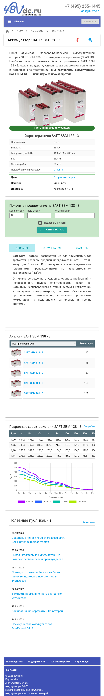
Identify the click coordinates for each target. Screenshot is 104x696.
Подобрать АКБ (36, 661)
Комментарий (62, 210)
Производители (14, 661)
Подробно (89, 426)
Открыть (59, 169)
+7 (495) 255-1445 (82, 6)
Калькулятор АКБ (60, 661)
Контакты (11, 670)
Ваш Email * (33, 210)
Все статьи (89, 522)
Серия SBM (37, 31)
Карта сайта (12, 679)
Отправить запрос (65, 177)
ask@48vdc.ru (90, 11)
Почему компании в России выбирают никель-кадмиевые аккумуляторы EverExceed (37, 576)
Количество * (16, 210)
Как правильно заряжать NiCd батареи (37, 611)
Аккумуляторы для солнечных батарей (26, 693)
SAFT (20, 31)
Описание (22, 248)
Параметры (81, 248)
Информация (82, 661)
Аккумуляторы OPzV (16, 686)
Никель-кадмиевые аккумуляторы (24, 689)
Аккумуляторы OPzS (16, 682)
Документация (51, 248)
